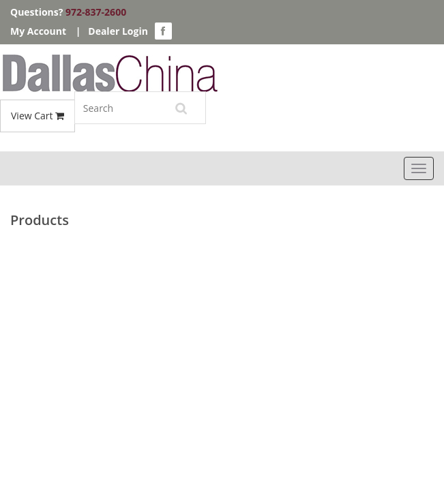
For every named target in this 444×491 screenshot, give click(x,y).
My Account (38, 31)
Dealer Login (118, 31)
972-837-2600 (95, 11)
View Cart (37, 115)
